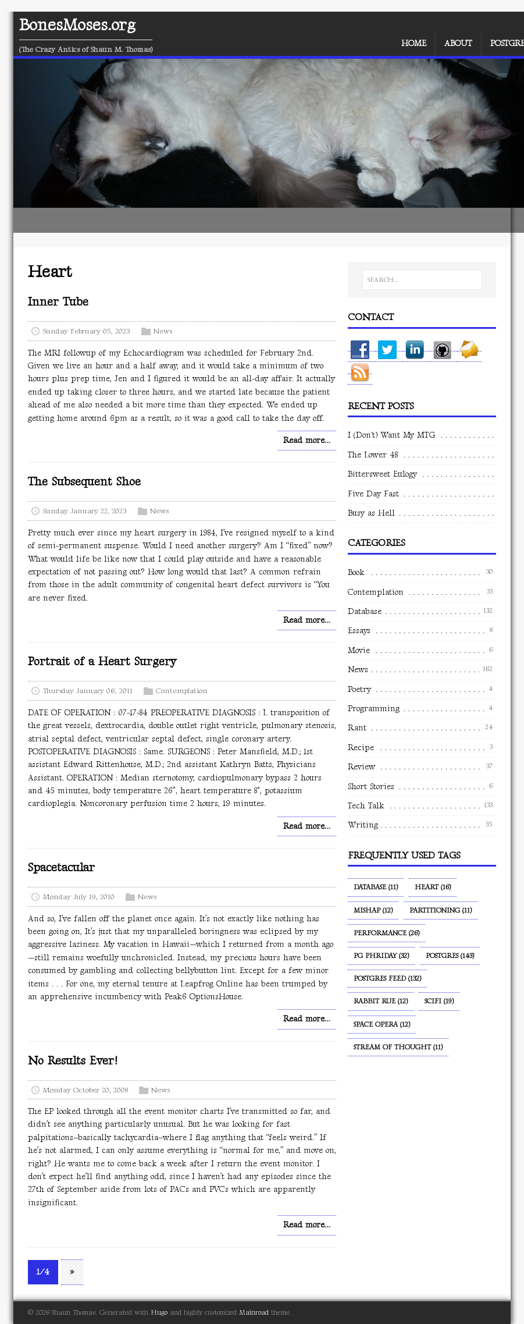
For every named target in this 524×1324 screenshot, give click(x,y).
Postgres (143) (450, 956)
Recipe (361, 747)
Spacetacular (61, 868)
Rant (357, 728)
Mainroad (254, 1312)
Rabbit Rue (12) (381, 1001)
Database (365, 611)
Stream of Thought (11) (398, 1047)
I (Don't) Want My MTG (391, 435)
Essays (359, 631)
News (163, 331)
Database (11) (376, 887)
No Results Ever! (72, 1061)
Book (356, 572)
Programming (374, 709)
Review (361, 767)
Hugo (159, 1312)
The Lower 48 (373, 455)
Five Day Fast (373, 494)
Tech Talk (366, 806)
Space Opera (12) (382, 1024)
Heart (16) (433, 887)
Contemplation (182, 690)
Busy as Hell (371, 513)
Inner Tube (58, 302)
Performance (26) (386, 933)
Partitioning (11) (440, 910)
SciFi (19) (439, 1001)
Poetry (359, 689)
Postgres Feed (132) (387, 978)
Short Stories (371, 786)
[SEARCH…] (422, 279)
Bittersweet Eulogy (382, 474)
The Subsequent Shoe (84, 482)
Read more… (306, 440)
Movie (359, 650)
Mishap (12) (373, 910)
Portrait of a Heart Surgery (102, 662)
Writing (363, 825)
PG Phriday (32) (381, 956)
